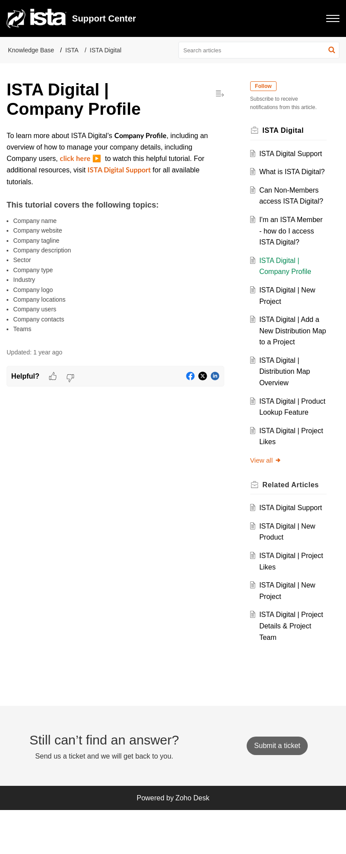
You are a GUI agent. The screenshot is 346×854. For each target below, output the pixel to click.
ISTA (72, 50)
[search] (258, 50)
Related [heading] (293, 529)
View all (268, 505)
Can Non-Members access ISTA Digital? (291, 212)
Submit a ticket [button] (277, 789)
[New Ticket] (277, 789)
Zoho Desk (192, 841)
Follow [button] (265, 86)
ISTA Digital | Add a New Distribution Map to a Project (291, 365)
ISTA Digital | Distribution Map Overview (286, 405)
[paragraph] (115, 232)
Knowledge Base (31, 50)
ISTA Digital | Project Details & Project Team (287, 671)
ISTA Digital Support (292, 153)
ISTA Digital (105, 50)
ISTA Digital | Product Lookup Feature (285, 446)
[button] (332, 18)
